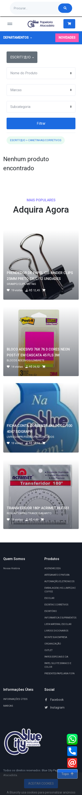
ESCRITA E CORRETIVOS (56, 604)
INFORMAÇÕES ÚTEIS (15, 699)
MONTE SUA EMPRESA (55, 637)
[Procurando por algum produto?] (34, 8)
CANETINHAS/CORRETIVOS (44, 140)
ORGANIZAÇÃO (52, 644)
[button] (69, 23)
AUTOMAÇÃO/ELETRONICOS (59, 581)
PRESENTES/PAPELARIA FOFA (59, 673)
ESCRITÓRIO (50, 611)
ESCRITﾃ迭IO (17, 140)
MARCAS (8, 705)
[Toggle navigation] (12, 24)
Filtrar (41, 123)
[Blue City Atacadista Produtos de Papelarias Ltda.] (41, 24)
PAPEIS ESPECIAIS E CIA (56, 657)
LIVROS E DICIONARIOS (56, 631)
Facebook (54, 699)
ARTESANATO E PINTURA (57, 575)
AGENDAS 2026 (52, 568)
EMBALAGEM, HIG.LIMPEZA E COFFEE (60, 590)
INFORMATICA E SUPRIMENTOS (60, 617)
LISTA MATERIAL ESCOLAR (57, 624)
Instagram (54, 707)
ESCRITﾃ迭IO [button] (22, 57)
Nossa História (11, 568)
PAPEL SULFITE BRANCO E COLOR (57, 665)
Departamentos (17, 37)
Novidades (67, 37)
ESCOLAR (49, 598)
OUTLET (48, 650)
